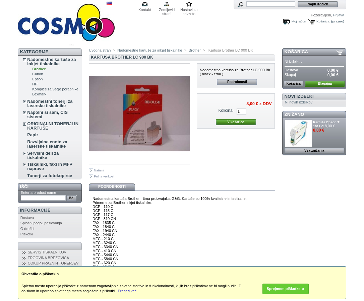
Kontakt (144, 10)
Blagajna (325, 83)
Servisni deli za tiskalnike (43, 155)
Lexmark (39, 94)
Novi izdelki (299, 96)
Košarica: (323, 21)
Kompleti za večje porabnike (55, 89)
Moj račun (299, 21)
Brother (39, 69)
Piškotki (26, 234)
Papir (32, 134)
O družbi (27, 229)
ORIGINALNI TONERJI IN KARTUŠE (52, 126)
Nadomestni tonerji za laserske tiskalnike (49, 103)
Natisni (99, 170)
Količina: (226, 110)
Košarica (296, 51)
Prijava (338, 15)
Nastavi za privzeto (188, 10)
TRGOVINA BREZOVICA (48, 258)
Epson (37, 79)
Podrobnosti (237, 82)
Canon (37, 74)
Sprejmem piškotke (284, 289)
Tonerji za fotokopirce (49, 175)
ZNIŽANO (294, 114)
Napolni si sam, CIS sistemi (47, 114)
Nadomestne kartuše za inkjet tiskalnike (51, 61)
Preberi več (127, 291)
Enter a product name (38, 193)
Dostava (27, 218)
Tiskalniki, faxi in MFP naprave (49, 166)
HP (34, 84)
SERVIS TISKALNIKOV (47, 252)
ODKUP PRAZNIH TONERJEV (53, 263)
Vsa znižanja (314, 150)
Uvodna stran (100, 50)
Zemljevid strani (167, 10)
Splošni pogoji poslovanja (41, 223)
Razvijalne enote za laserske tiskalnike (47, 144)
